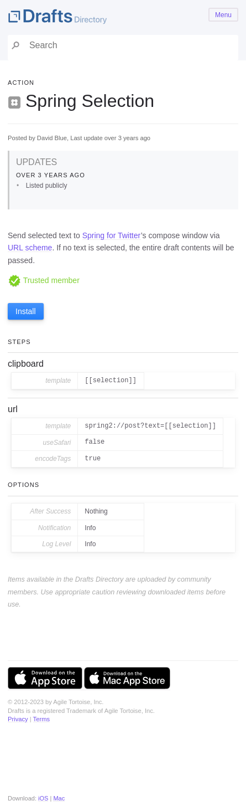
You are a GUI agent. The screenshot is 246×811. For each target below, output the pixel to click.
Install (25, 311)
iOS (43, 798)
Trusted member (44, 280)
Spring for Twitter (111, 235)
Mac (59, 798)
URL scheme (30, 247)
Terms (41, 719)
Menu (223, 15)
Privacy (18, 719)
